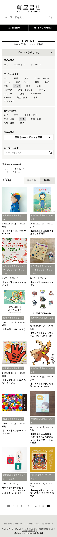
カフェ (42, 90)
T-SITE (7, 97)
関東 (16, 115)
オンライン (19, 64)
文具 (6, 86)
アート (7, 82)
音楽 (39, 86)
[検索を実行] (50, 18)
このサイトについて (33, 523)
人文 (26, 78)
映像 (28, 86)
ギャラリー (36, 94)
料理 (37, 82)
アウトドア (9, 101)
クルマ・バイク (42, 78)
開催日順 (31, 180)
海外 (22, 123)
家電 (35, 97)
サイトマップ (19, 523)
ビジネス (8, 90)
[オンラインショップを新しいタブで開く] (43, 28)
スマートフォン (25, 90)
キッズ (17, 86)
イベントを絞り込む (29, 52)
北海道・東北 (30, 115)
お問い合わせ (8, 523)
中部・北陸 (9, 119)
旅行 (47, 82)
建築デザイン (22, 82)
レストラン (9, 94)
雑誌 (16, 78)
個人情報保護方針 (47, 523)
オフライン (36, 64)
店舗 (22, 94)
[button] (14, 28)
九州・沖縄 (9, 123)
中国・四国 (36, 119)
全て (6, 64)
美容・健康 (22, 97)
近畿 (22, 119)
